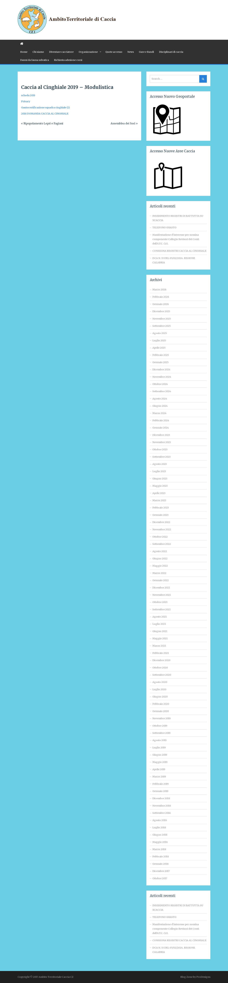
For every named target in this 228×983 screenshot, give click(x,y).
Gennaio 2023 (160, 514)
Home (23, 51)
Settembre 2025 (161, 325)
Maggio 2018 (160, 842)
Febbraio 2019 (160, 783)
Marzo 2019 (159, 776)
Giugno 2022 (159, 558)
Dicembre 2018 (161, 798)
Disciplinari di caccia (171, 51)
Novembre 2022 (161, 529)
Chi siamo (38, 51)
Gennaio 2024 (160, 427)
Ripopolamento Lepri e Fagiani (43, 123)
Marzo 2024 (159, 413)
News (130, 51)
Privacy (25, 101)
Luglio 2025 (159, 340)
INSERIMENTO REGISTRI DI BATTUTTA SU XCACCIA (177, 218)
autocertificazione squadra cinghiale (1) (46, 107)
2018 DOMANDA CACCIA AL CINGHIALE (44, 113)
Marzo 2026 (159, 289)
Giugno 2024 (160, 405)
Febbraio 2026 (160, 296)
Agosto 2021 (159, 616)
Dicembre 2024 (161, 369)
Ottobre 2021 (159, 602)
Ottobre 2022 (160, 536)
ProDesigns (203, 976)
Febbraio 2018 (160, 856)
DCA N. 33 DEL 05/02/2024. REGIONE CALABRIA (173, 260)
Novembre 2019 (161, 718)
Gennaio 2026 (160, 304)
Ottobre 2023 (159, 449)
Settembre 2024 (161, 391)
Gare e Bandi (146, 51)
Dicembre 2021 (161, 587)
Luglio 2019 (159, 747)
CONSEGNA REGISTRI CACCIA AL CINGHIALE (179, 250)
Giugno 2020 (160, 696)
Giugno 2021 (159, 631)
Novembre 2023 (161, 442)
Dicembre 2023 (161, 434)
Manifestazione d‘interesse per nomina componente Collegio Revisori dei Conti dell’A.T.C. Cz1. (175, 239)
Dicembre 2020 (161, 660)
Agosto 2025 (159, 333)
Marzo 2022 (159, 573)
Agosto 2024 (159, 398)
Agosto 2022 (159, 551)
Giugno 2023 (159, 478)
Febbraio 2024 (160, 420)
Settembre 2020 (161, 674)
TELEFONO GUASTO (164, 227)
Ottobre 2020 (160, 667)
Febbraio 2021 (160, 653)
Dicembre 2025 (161, 311)
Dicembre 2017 (161, 871)
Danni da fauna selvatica (34, 60)
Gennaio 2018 (160, 863)
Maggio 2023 (160, 485)
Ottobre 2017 (159, 878)
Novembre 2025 (161, 318)
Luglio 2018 (159, 827)
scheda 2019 (28, 95)
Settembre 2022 (161, 544)
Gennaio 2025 (160, 362)
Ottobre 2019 (159, 725)
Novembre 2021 (161, 594)
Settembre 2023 (161, 456)
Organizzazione (88, 51)
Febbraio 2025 (160, 355)
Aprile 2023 (158, 493)
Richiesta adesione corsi (68, 60)
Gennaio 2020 (160, 711)
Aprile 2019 (158, 769)
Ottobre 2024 (160, 384)
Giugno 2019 (159, 754)
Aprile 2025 (159, 347)
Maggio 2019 (159, 762)
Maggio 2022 (160, 565)
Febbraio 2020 (160, 703)
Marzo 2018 (159, 849)
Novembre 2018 (161, 805)
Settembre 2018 (161, 812)
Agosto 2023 (159, 464)
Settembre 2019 (161, 733)
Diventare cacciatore (61, 51)
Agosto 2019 (159, 740)
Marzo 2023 (159, 500)
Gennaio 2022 (160, 580)
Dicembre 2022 (161, 522)
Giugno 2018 (159, 834)
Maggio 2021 (160, 638)
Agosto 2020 (159, 682)
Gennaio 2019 (160, 791)
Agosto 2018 (159, 820)
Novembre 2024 (161, 376)
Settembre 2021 (161, 609)
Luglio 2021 (159, 623)
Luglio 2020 (159, 689)
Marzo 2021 (159, 645)
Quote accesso (113, 51)
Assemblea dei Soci (123, 123)
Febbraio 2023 (160, 507)
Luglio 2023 (159, 471)
